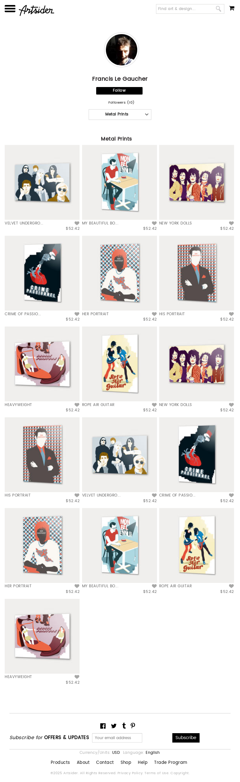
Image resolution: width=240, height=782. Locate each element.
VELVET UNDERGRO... (24, 223)
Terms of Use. (157, 773)
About (83, 762)
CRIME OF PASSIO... (23, 314)
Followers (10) (121, 103)
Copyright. (180, 773)
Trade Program (170, 762)
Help (143, 762)
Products (60, 762)
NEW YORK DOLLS (175, 223)
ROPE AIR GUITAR (98, 405)
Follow (119, 91)
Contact (105, 762)
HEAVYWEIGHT (18, 405)
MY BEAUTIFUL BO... (100, 223)
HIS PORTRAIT (172, 314)
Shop (126, 762)
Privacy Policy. (131, 773)
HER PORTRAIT (95, 314)
